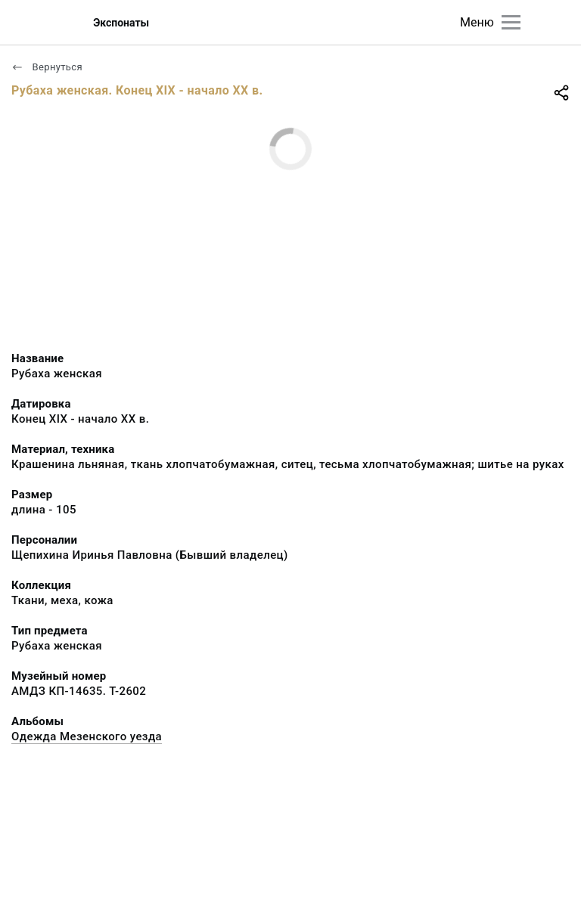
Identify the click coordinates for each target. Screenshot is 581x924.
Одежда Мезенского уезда (86, 736)
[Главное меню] (511, 22)
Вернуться (46, 67)
